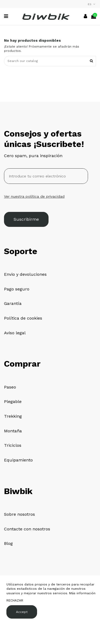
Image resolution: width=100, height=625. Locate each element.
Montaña (13, 430)
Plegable (13, 401)
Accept (21, 612)
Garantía (13, 303)
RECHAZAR (14, 600)
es (92, 4)
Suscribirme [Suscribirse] (26, 219)
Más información (82, 593)
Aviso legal (15, 332)
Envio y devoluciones (25, 274)
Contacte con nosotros (27, 528)
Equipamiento (18, 460)
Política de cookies (23, 318)
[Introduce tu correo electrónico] (46, 176)
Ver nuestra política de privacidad (34, 196)
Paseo (10, 387)
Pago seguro (16, 289)
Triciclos (12, 445)
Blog (8, 543)
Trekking (13, 416)
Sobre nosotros (19, 514)
